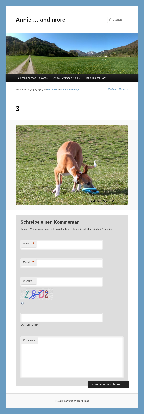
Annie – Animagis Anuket (66, 77)
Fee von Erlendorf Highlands (32, 77)
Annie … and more (40, 20)
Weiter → (123, 89)
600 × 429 (52, 89)
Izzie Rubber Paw (96, 77)
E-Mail (28, 262)
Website (27, 280)
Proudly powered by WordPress (72, 401)
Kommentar (29, 340)
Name (28, 244)
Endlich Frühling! (69, 89)
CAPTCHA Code (28, 325)
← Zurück (110, 89)
